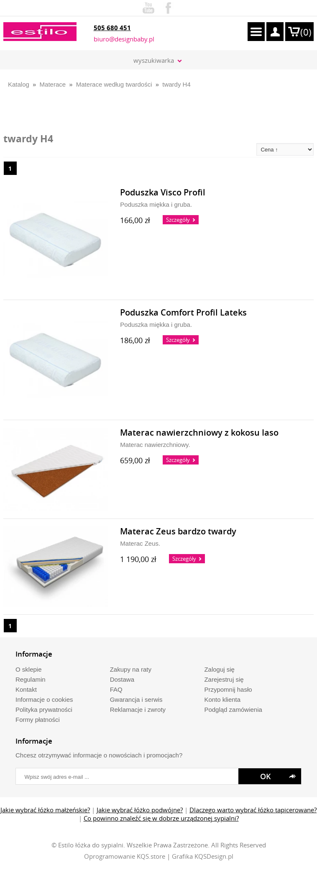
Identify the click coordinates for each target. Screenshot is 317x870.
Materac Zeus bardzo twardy (178, 531)
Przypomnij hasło (228, 689)
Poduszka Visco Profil (162, 192)
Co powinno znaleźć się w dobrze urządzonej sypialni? (161, 818)
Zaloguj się (219, 669)
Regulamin (30, 679)
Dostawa (122, 679)
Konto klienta (222, 699)
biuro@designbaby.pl (124, 39)
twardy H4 (176, 84)
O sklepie (28, 669)
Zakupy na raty (130, 669)
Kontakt (26, 689)
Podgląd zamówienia (233, 709)
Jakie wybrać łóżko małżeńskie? (45, 810)
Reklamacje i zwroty (138, 709)
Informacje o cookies (44, 699)
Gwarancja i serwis (136, 699)
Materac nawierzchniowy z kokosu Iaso (199, 433)
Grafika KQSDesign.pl (202, 856)
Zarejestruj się (223, 679)
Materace (53, 84)
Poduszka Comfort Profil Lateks (183, 313)
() (306, 32)
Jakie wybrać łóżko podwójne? (140, 810)
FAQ (116, 689)
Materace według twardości (114, 84)
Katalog (18, 84)
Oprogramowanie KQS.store (124, 856)
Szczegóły (178, 219)
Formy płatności (37, 719)
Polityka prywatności (43, 709)
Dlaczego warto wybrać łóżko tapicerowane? (253, 810)
